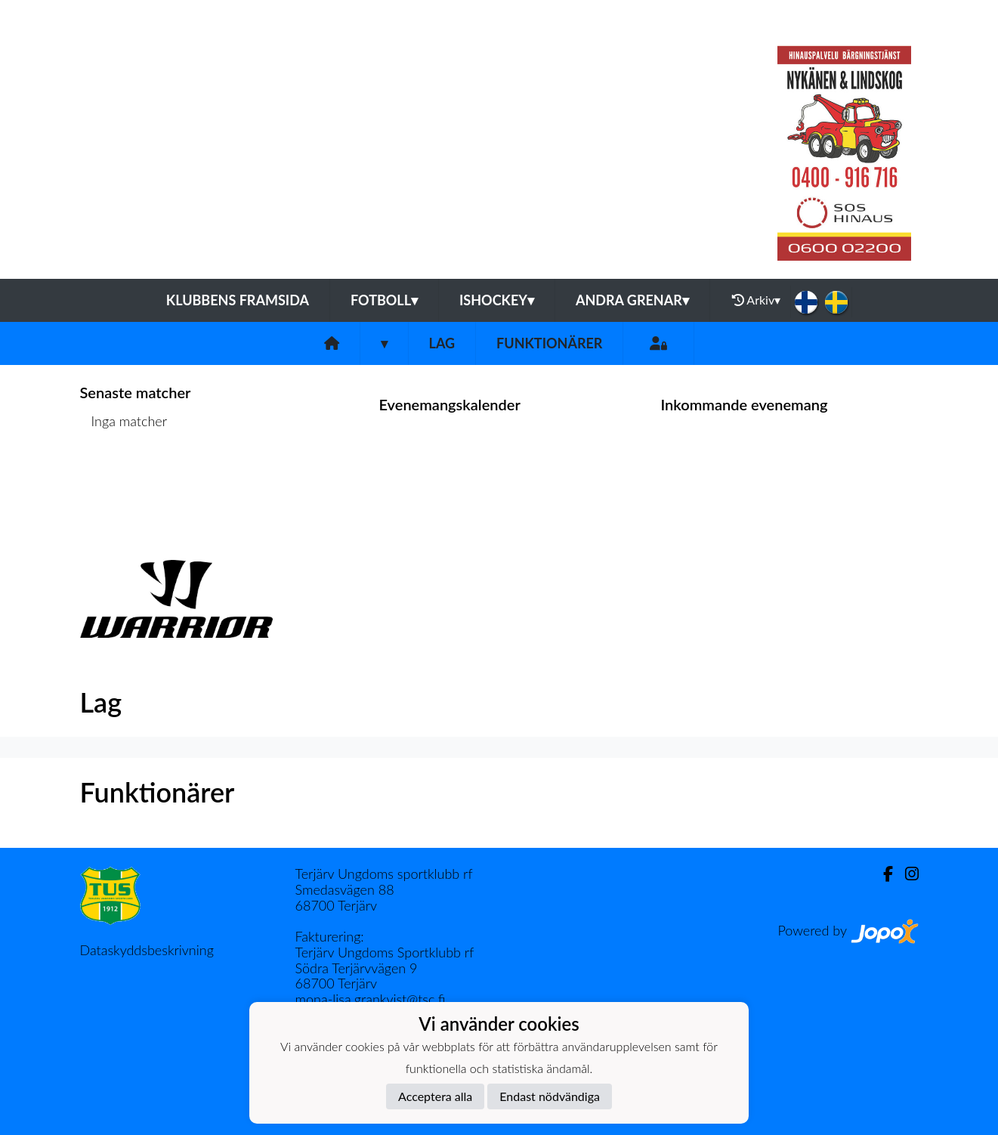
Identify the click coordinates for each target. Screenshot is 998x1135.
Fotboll (384, 300)
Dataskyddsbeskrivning (147, 950)
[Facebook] (882, 874)
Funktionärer (549, 343)
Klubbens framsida (237, 300)
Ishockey (496, 300)
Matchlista (117, 479)
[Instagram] (906, 874)
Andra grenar (632, 300)
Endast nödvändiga (549, 1096)
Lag (442, 343)
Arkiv (756, 300)
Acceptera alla (435, 1096)
